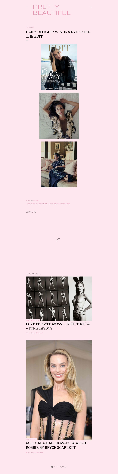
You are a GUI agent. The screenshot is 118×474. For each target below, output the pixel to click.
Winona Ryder (65, 203)
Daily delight (39, 203)
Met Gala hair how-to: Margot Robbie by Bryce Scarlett (57, 445)
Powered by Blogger (59, 466)
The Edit (56, 203)
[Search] (90, 6)
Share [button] (28, 200)
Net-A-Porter (49, 203)
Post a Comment (37, 333)
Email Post (35, 200)
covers (33, 203)
